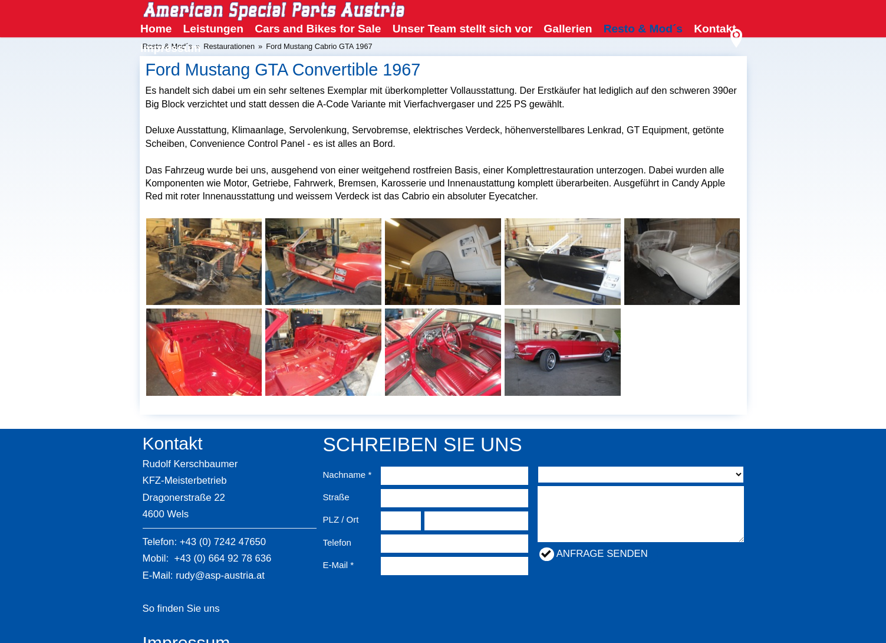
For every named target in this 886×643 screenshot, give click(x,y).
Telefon (337, 542)
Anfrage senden (602, 553)
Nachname (344, 475)
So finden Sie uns (181, 608)
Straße (336, 497)
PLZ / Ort (341, 519)
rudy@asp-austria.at (220, 575)
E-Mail (335, 565)
